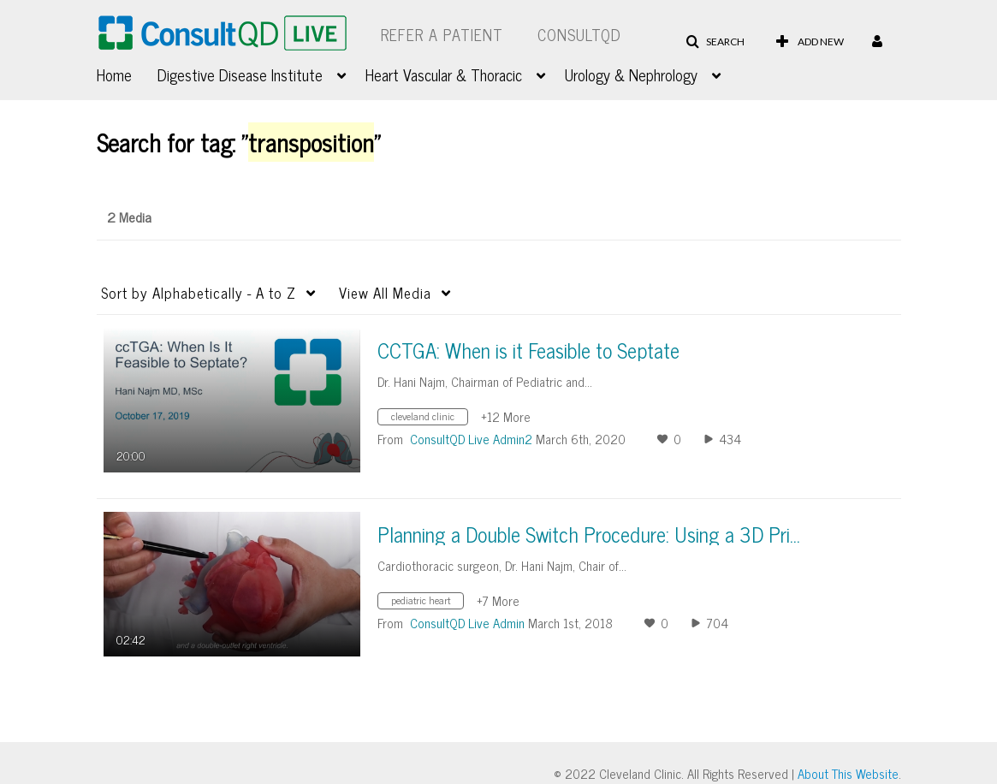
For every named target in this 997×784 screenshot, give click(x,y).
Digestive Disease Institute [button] (240, 74)
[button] (715, 42)
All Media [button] (385, 293)
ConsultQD (579, 34)
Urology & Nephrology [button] (631, 74)
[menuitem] (127, 72)
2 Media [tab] (129, 216)
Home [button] (114, 74)
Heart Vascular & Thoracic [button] (443, 74)
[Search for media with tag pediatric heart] (427, 602)
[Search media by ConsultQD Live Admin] (467, 622)
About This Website (848, 773)
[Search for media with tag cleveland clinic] (429, 418)
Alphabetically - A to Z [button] (198, 293)
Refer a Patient (442, 34)
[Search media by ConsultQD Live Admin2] (471, 438)
